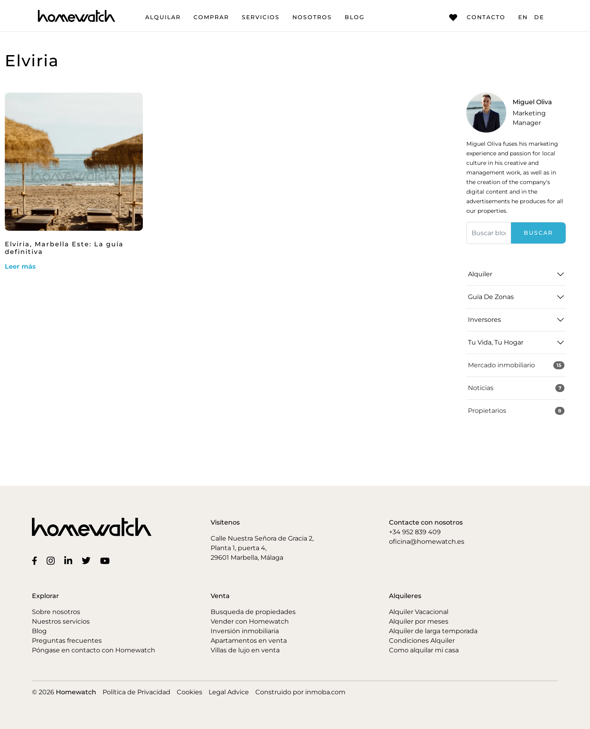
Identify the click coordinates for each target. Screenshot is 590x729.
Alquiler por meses (418, 621)
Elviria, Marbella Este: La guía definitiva (64, 248)
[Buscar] (488, 233)
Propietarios (516, 411)
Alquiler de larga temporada (433, 631)
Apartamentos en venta (249, 640)
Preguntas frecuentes (67, 640)
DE (539, 17)
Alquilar (163, 17)
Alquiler (480, 274)
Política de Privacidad (136, 692)
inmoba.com (325, 692)
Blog (355, 17)
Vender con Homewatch (250, 621)
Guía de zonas (491, 297)
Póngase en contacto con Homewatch (93, 650)
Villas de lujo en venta (245, 650)
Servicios (261, 17)
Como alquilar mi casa (424, 650)
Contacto (477, 17)
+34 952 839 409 (415, 532)
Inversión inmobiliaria (245, 631)
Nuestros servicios (61, 621)
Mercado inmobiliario (516, 365)
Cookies (189, 692)
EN (523, 17)
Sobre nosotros (56, 612)
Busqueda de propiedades (253, 612)
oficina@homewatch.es (426, 541)
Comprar (211, 17)
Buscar (538, 232)
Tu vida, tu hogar (495, 342)
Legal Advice (229, 692)
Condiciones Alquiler (422, 640)
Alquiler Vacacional (418, 612)
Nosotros (312, 17)
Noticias (516, 388)
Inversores (484, 319)
